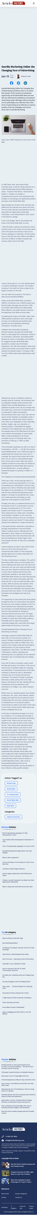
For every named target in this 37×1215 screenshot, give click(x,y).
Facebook (4, 1207)
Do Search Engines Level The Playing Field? (16, 982)
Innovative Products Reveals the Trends (15, 993)
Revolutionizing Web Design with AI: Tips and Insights (17, 852)
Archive (3, 1197)
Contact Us (18, 1197)
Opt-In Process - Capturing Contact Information (18, 959)
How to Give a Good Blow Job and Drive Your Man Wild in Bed (17, 1084)
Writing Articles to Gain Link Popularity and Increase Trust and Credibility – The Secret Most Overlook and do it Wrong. (17, 1066)
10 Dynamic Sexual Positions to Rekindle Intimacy (17, 1072)
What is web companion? (10, 857)
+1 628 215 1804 (9, 1136)
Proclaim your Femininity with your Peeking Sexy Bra (18, 976)
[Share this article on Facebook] (11, 83)
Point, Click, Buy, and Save (10, 1002)
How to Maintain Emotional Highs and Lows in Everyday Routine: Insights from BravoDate (16, 1106)
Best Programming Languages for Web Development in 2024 (15, 834)
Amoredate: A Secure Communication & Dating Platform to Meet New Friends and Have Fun (16, 1101)
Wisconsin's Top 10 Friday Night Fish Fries (15, 1076)
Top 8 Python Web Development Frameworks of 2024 (18, 840)
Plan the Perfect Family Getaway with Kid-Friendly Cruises (17, 1112)
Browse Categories (21, 1194)
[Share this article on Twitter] (18, 83)
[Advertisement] (18, 26)
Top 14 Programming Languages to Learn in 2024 (18, 846)
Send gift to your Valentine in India (13, 964)
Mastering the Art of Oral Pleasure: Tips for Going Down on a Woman (17, 1090)
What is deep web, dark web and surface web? (17, 887)
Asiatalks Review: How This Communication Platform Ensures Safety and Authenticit (18, 1095)
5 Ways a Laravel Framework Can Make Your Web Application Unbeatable (18, 881)
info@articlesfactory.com (12, 1140)
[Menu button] (34, 3)
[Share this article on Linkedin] (25, 83)
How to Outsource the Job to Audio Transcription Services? (13, 969)
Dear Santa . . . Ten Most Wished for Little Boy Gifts (17, 987)
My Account (5, 1194)
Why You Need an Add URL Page (12, 938)
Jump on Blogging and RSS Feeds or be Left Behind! (16, 1013)
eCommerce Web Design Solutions (13, 869)
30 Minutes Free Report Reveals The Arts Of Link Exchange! (18, 948)
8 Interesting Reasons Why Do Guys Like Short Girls (18, 1080)
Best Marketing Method (10, 943)
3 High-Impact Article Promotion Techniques (16, 998)
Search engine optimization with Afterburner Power (17, 874)
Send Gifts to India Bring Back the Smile (15, 954)
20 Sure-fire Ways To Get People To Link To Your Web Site (18, 863)
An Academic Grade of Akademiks (13, 1007)
